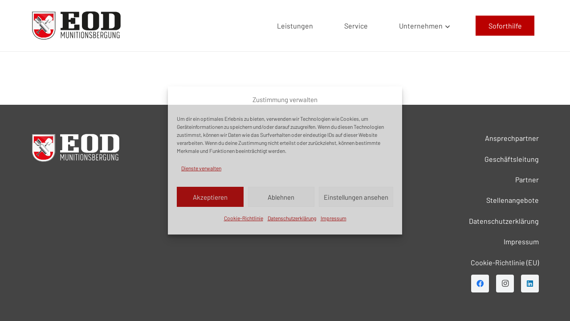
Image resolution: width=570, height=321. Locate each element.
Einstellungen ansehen (356, 197)
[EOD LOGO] (76, 26)
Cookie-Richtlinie (243, 218)
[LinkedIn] (530, 283)
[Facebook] (480, 283)
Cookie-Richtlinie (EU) (505, 262)
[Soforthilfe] (505, 26)
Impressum (333, 218)
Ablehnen (281, 197)
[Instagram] (505, 283)
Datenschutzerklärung (292, 218)
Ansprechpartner (512, 138)
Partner (527, 179)
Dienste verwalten (201, 168)
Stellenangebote (512, 200)
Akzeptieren (210, 197)
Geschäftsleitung (511, 159)
